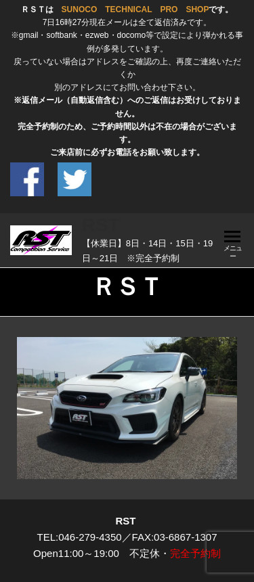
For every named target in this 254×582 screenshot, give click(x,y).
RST (101, 225)
